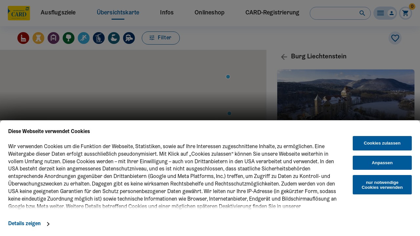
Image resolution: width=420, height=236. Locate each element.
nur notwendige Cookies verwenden (382, 185)
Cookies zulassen (382, 143)
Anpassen (382, 162)
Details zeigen (24, 223)
